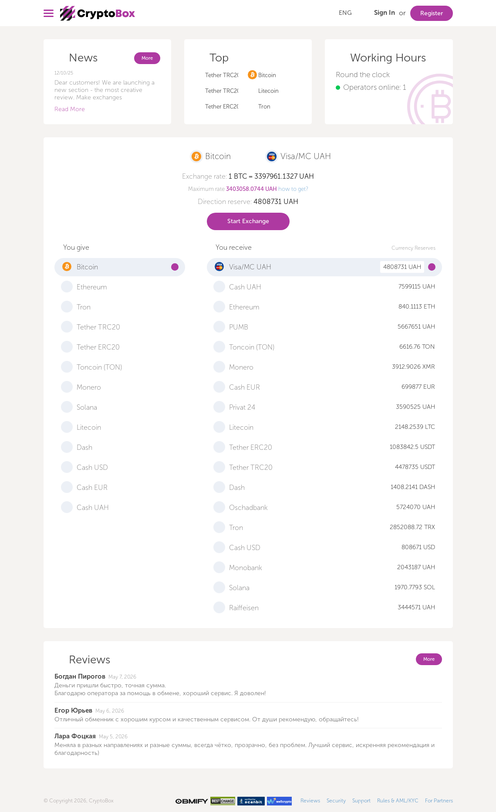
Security (336, 801)
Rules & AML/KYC (397, 801)
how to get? (293, 189)
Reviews (310, 801)
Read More (69, 109)
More (147, 58)
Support (361, 801)
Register (431, 13)
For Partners (439, 801)
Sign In (384, 13)
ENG (345, 13)
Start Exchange (248, 221)
